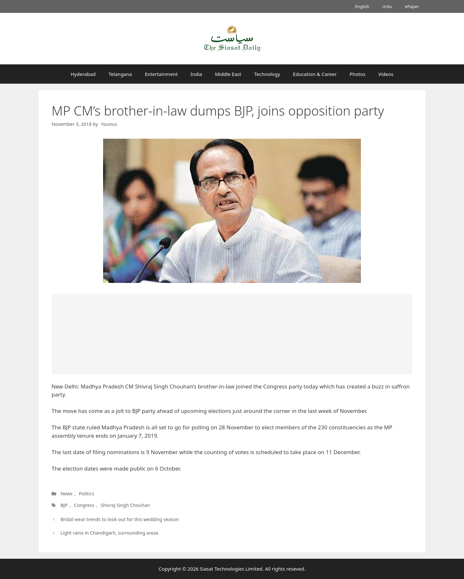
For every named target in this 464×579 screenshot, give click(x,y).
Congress (83, 505)
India (196, 74)
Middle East (228, 74)
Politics (86, 493)
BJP (64, 505)
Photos (357, 74)
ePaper (412, 6)
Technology (267, 74)
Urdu (387, 6)
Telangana (120, 74)
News (66, 493)
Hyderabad (83, 74)
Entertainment (161, 74)
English (362, 6)
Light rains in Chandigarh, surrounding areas (110, 533)
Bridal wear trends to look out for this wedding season (120, 519)
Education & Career (315, 74)
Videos (385, 74)
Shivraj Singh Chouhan (124, 505)
